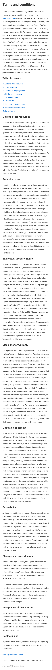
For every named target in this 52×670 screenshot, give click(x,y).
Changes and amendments (15, 104)
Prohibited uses (11, 87)
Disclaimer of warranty (13, 94)
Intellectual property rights (15, 91)
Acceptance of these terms (15, 108)
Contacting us (10, 111)
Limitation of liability (12, 97)
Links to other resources (14, 84)
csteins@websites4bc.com (13, 655)
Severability (9, 101)
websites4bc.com (9, 18)
